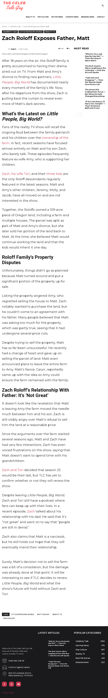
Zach (31, 511)
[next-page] (80, 115)
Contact (101, 17)
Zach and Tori (12, 470)
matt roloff (43, 614)
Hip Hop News (57, 17)
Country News (72, 17)
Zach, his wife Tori (16, 174)
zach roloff (9, 618)
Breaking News (87, 17)
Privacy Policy (8, 690)
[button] (102, 5)
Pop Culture (43, 17)
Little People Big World (31, 31)
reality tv (57, 614)
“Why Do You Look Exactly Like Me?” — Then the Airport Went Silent (94, 57)
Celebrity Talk (15, 26)
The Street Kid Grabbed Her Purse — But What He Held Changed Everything (95, 93)
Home (4, 26)
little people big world (22, 614)
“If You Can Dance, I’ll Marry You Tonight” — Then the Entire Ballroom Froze (95, 105)
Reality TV (30, 17)
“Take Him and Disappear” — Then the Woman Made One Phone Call (94, 81)
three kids (54, 174)
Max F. (14, 49)
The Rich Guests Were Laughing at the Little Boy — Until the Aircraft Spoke (95, 69)
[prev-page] (75, 115)
